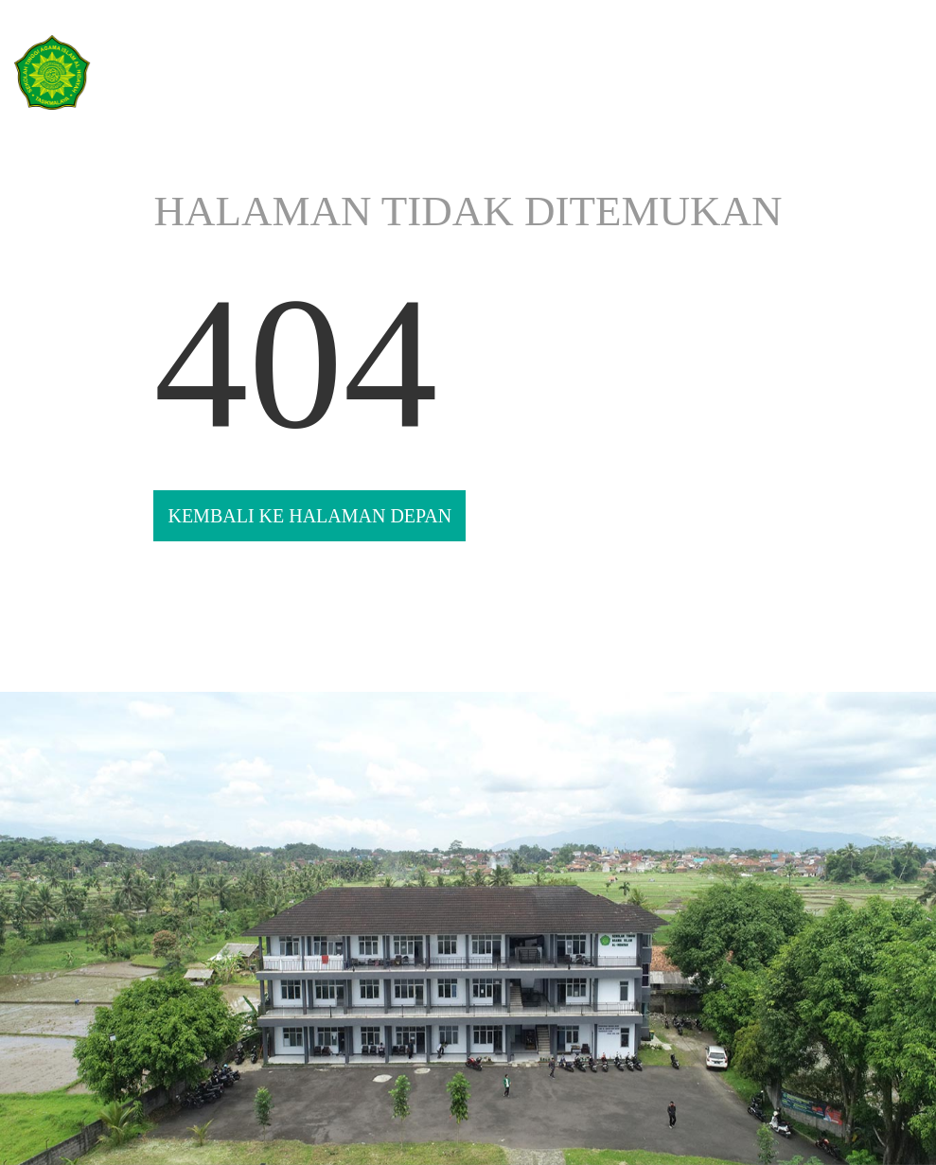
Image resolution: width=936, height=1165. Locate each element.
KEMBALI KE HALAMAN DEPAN (309, 515)
